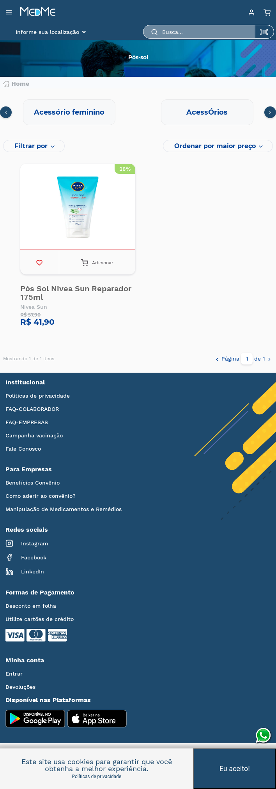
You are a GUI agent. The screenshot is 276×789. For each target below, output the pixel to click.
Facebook (25, 557)
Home (16, 83)
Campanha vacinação (34, 435)
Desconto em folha (30, 606)
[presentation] (6, 112)
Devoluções (20, 687)
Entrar (14, 673)
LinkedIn (24, 571)
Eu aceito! (234, 768)
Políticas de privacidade (37, 396)
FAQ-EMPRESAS (26, 422)
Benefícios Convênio (32, 482)
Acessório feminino (69, 112)
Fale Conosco (23, 449)
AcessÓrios (207, 112)
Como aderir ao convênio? (40, 496)
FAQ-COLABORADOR (32, 409)
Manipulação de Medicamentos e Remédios (63, 509)
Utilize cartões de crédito (39, 619)
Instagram (26, 543)
